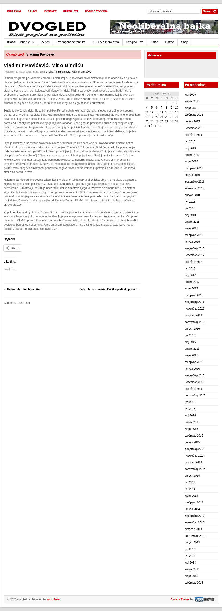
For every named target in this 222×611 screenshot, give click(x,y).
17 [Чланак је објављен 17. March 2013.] (176, 112)
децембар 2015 (194, 375)
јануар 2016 (192, 368)
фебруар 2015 (194, 435)
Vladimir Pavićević (40, 54)
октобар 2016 (193, 315)
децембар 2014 (194, 449)
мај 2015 (190, 415)
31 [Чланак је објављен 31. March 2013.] (176, 121)
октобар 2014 (193, 462)
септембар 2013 (195, 535)
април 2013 (192, 569)
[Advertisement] (174, 69)
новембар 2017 (194, 255)
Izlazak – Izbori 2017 (21, 42)
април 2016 (192, 348)
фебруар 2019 (194, 168)
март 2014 (191, 495)
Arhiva (32, 11)
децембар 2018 (194, 181)
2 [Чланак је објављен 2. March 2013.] (171, 103)
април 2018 (192, 221)
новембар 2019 (194, 128)
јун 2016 (190, 335)
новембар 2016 (194, 308)
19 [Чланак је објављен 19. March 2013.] (151, 116)
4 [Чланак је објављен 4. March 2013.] (147, 107)
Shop (184, 42)
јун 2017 (190, 268)
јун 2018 (190, 208)
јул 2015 (190, 402)
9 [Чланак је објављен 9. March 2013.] (171, 107)
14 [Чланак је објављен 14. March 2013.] (161, 112)
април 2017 (192, 281)
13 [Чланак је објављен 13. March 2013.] (156, 112)
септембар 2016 (195, 322)
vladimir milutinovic (59, 71)
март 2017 (191, 288)
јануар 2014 (192, 509)
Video (154, 42)
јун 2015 (190, 408)
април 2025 (192, 101)
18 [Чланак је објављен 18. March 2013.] (146, 116)
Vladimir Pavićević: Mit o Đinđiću (43, 65)
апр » (157, 125)
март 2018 (191, 228)
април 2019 (192, 154)
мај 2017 (190, 275)
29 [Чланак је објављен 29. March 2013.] (166, 121)
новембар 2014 (194, 455)
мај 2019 (190, 148)
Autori (46, 42)
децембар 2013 (194, 515)
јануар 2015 (192, 442)
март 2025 (191, 108)
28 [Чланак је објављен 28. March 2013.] (161, 121)
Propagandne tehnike (71, 42)
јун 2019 (190, 141)
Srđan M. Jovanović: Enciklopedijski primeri (110, 289)
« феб (148, 125)
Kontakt (50, 11)
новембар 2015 (194, 382)
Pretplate (70, 11)
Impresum (14, 11)
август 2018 (192, 195)
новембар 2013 (194, 522)
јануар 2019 (192, 175)
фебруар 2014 (194, 502)
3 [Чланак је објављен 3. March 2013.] (176, 103)
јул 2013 (190, 549)
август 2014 (192, 475)
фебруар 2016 (194, 362)
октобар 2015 (193, 388)
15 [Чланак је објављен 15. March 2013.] (166, 112)
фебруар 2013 (194, 582)
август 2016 (192, 328)
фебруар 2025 (194, 114)
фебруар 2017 (194, 295)
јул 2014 (190, 482)
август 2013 (192, 542)
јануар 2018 (192, 241)
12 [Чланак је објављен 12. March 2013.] (151, 112)
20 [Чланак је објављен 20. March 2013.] (156, 116)
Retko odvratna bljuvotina (22, 289)
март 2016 (191, 355)
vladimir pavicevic (81, 71)
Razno (169, 42)
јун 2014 (190, 489)
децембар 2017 (194, 248)
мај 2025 (190, 94)
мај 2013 (190, 562)
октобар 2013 (193, 529)
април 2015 (192, 422)
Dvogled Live (134, 42)
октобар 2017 (193, 261)
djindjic (43, 71)
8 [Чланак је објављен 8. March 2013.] (167, 107)
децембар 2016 (194, 302)
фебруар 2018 (194, 235)
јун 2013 (190, 556)
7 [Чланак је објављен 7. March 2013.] (162, 107)
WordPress (53, 599)
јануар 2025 (192, 121)
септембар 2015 (195, 395)
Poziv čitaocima (96, 11)
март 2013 (191, 576)
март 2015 (191, 429)
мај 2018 (190, 215)
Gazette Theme (179, 599)
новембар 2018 (194, 188)
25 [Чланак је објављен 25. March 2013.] (146, 121)
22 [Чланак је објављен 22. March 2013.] (166, 116)
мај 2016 (190, 342)
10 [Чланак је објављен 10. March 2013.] (176, 107)
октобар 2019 (193, 134)
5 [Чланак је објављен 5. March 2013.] (152, 107)
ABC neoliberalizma (106, 42)
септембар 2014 (195, 469)
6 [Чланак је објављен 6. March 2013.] (157, 107)
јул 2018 (190, 201)
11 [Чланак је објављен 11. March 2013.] (146, 112)
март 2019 (191, 161)
